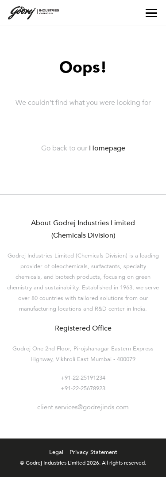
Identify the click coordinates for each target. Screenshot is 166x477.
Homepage (107, 148)
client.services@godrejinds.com (83, 407)
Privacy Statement (93, 452)
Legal (56, 452)
